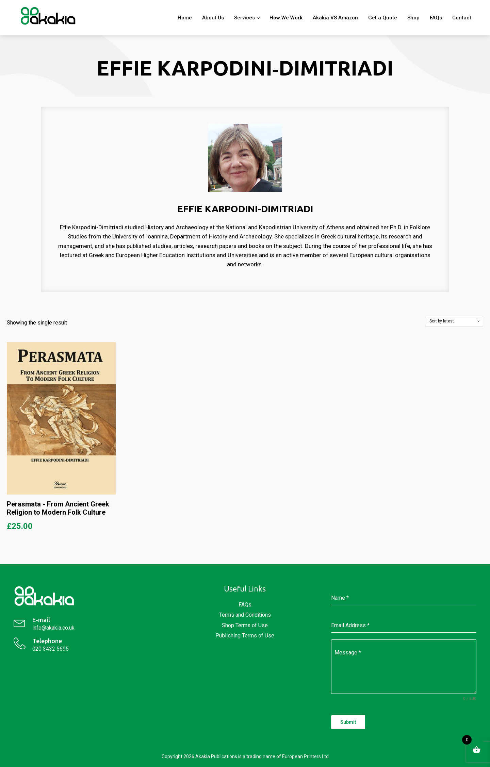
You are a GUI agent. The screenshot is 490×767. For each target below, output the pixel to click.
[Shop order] (454, 321)
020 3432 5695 (50, 649)
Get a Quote (382, 18)
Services (244, 18)
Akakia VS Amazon (335, 18)
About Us (213, 18)
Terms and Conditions (245, 615)
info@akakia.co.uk (53, 627)
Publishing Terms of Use (244, 635)
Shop (413, 18)
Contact (461, 18)
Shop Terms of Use (245, 625)
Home (185, 18)
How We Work (286, 18)
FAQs (436, 18)
